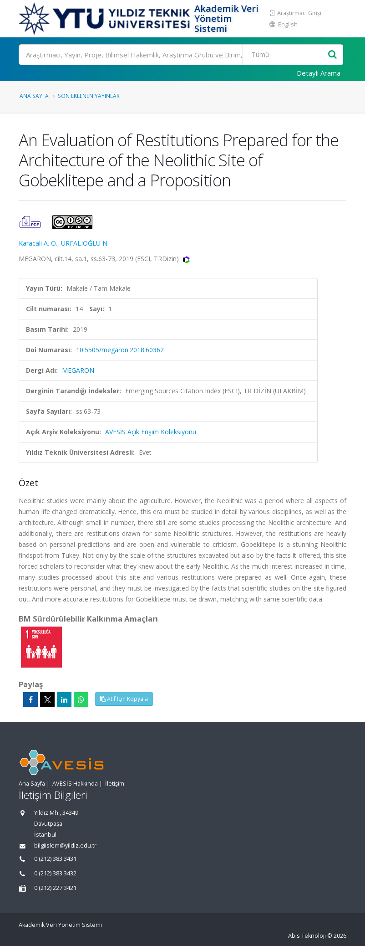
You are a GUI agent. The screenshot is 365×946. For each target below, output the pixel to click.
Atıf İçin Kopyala (124, 699)
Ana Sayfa (34, 95)
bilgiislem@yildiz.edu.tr (65, 845)
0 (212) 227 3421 (55, 888)
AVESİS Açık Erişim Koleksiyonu (150, 431)
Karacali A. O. (38, 243)
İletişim (114, 783)
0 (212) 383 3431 (55, 859)
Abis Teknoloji (307, 936)
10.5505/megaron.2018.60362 (120, 349)
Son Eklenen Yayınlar (89, 95)
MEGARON (78, 370)
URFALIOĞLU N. (85, 243)
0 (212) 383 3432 (55, 873)
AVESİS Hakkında (75, 783)
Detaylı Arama (318, 72)
